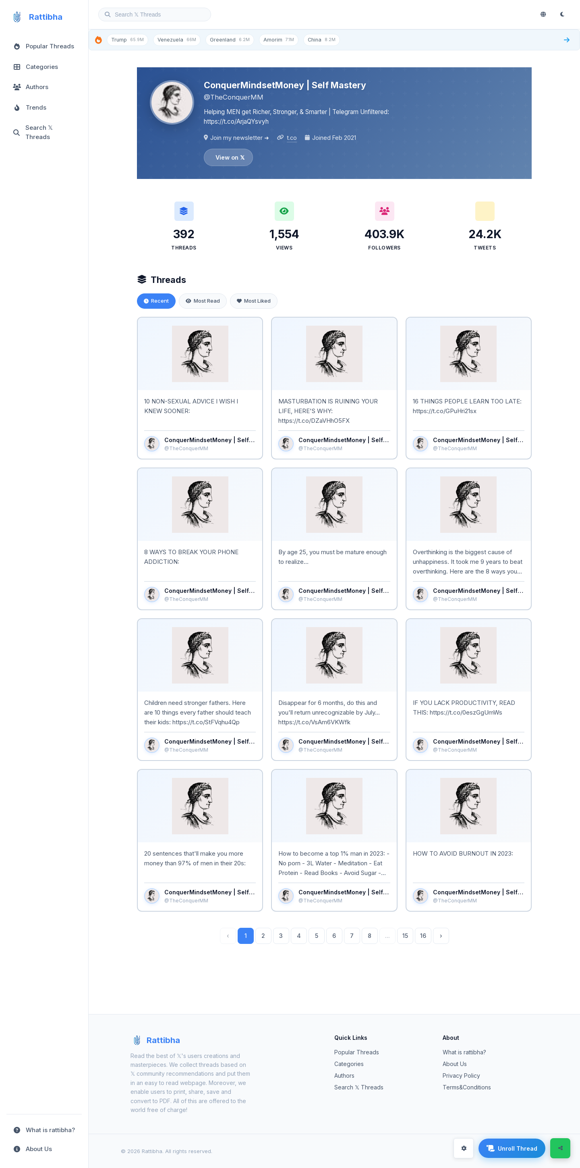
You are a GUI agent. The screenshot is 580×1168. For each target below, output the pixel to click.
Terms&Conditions (467, 1087)
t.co (292, 137)
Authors (344, 1075)
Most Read (203, 300)
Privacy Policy (461, 1075)
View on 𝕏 (229, 157)
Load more (334, 967)
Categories (349, 1063)
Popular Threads (356, 1052)
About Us (455, 1063)
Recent (156, 300)
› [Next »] (441, 935)
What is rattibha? (464, 1052)
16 (423, 935)
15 (405, 935)
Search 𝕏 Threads (358, 1087)
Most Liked (254, 300)
